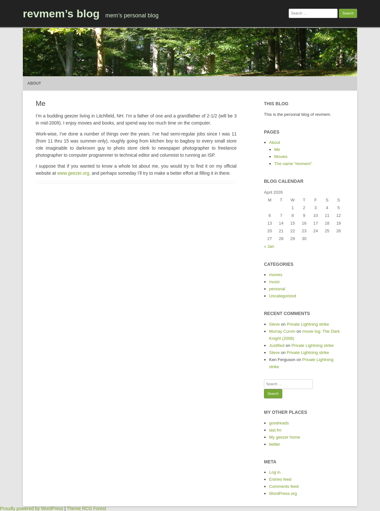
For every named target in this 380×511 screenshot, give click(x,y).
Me (277, 149)
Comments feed (284, 486)
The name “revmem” (293, 163)
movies (275, 274)
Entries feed (280, 479)
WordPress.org (283, 493)
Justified (277, 345)
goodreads (279, 423)
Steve (274, 324)
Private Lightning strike (308, 324)
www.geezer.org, (74, 173)
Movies (280, 156)
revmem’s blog (61, 13)
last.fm (275, 430)
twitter (274, 444)
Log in (274, 472)
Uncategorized (282, 295)
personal (277, 288)
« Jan (269, 246)
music (274, 281)
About (34, 83)
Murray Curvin (282, 331)
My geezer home (284, 437)
